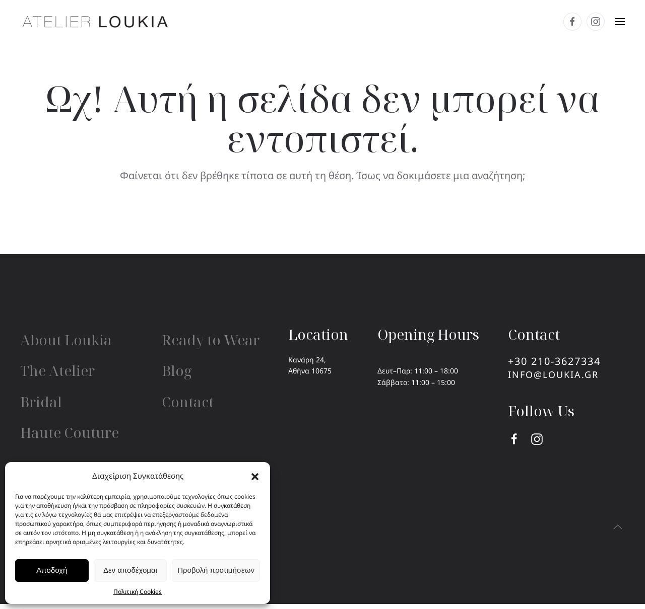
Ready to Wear (211, 339)
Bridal (41, 401)
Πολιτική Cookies (137, 591)
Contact (188, 401)
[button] (255, 476)
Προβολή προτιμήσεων (215, 570)
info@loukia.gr (553, 374)
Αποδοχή (51, 570)
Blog (176, 370)
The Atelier (57, 370)
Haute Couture (69, 432)
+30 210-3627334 (554, 361)
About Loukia (66, 339)
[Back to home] (95, 21)
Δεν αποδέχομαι (130, 570)
